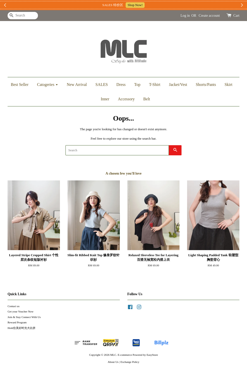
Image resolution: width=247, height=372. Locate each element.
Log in (185, 15)
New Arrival (77, 84)
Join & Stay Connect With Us (24, 317)
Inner (105, 99)
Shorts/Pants (206, 84)
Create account (209, 15)
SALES (101, 84)
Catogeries (47, 84)
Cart (236, 15)
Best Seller (20, 84)
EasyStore (152, 354)
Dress (120, 84)
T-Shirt (154, 84)
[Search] (23, 15)
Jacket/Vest (178, 84)
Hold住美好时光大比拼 (21, 327)
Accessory (126, 99)
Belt (146, 99)
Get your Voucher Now (20, 311)
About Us (113, 361)
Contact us (13, 306)
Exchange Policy (129, 361)
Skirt (228, 84)
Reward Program (17, 322)
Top (137, 84)
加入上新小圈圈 (153, 5)
